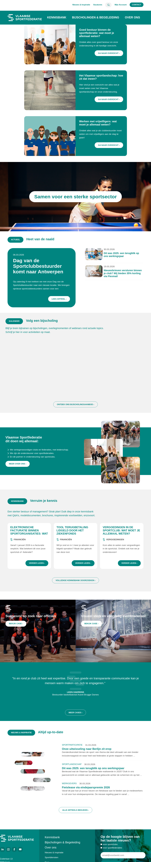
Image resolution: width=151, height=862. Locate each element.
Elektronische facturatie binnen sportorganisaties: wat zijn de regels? (29, 534)
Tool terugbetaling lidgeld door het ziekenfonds (72, 533)
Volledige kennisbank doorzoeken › (75, 583)
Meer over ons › (17, 472)
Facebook (14, 849)
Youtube (20, 849)
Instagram (8, 849)
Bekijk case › (17, 625)
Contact (136, 5)
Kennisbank (56, 17)
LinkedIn (2, 849)
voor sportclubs (110, 847)
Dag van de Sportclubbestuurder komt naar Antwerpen (41, 267)
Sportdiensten (51, 857)
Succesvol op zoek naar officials (31, 618)
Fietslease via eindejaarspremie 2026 (86, 790)
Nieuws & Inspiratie (81, 5)
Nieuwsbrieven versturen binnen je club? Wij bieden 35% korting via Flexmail (118, 274)
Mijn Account (121, 5)
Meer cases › (75, 718)
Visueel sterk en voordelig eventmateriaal (113, 618)
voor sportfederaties (112, 850)
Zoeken (108, 5)
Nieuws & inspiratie (54, 852)
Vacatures (97, 5)
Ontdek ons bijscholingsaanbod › (75, 410)
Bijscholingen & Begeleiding (95, 17)
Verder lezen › (37, 566)
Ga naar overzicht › (109, 53)
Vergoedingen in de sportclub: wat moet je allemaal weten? (121, 533)
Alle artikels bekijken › (75, 813)
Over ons (132, 17)
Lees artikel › (60, 297)
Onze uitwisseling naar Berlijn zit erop (86, 751)
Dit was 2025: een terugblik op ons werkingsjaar (117, 256)
